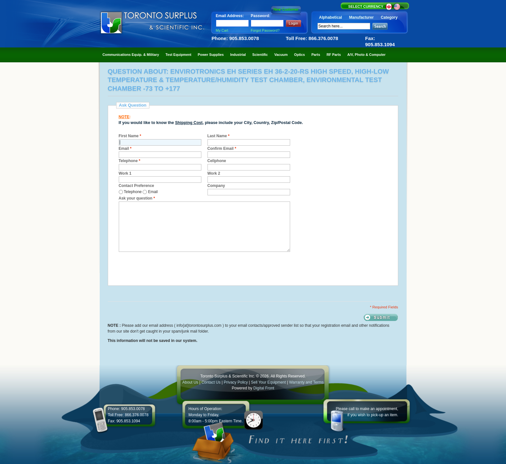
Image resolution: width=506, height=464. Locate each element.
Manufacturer (361, 17)
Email (125, 148)
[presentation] (168, 267)
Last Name (218, 136)
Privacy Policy (236, 382)
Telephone (129, 161)
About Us (190, 382)
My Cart (222, 30)
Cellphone (216, 161)
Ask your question (137, 198)
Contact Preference (136, 185)
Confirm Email (221, 148)
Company (216, 185)
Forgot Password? (265, 30)
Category (389, 17)
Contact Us (210, 382)
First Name (130, 136)
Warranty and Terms (306, 382)
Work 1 (125, 173)
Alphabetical (330, 17)
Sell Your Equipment (269, 382)
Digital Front (263, 388)
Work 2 (213, 173)
